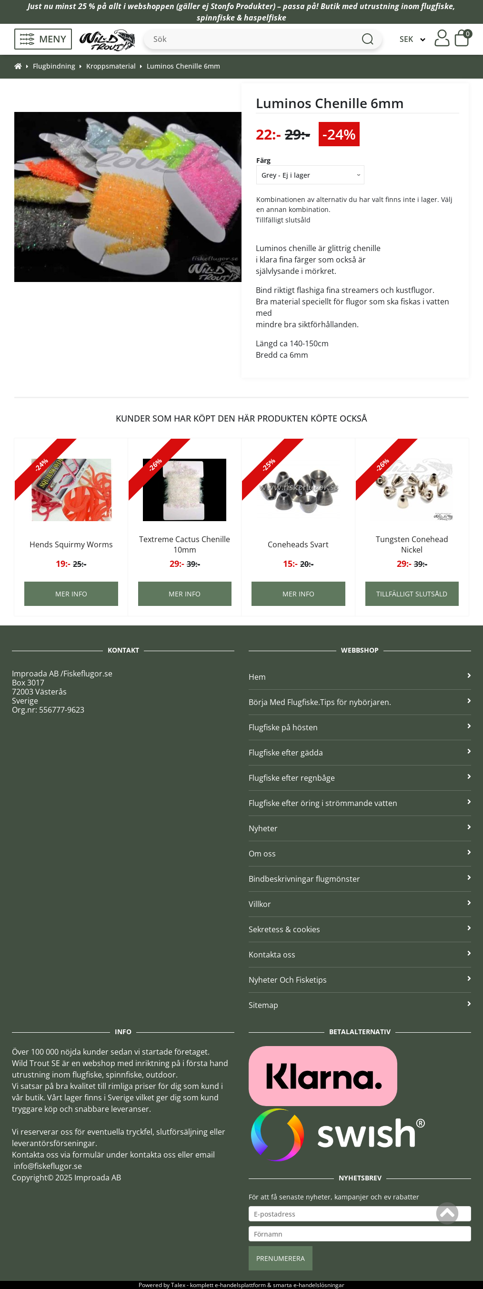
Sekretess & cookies (360, 929)
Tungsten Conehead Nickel (412, 544)
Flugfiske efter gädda (360, 752)
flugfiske (437, 6)
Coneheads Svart (298, 544)
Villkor (360, 904)
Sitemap (360, 1005)
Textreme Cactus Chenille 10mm (184, 544)
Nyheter (360, 828)
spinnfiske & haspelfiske (241, 17)
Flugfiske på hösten (360, 727)
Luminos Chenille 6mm (183, 65)
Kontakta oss (360, 954)
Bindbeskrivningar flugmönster (360, 879)
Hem (360, 677)
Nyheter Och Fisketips (360, 980)
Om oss (360, 853)
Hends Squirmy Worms (71, 544)
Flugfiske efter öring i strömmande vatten (360, 803)
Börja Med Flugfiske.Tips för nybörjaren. (360, 702)
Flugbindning (54, 65)
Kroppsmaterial (111, 65)
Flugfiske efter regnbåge (360, 778)
